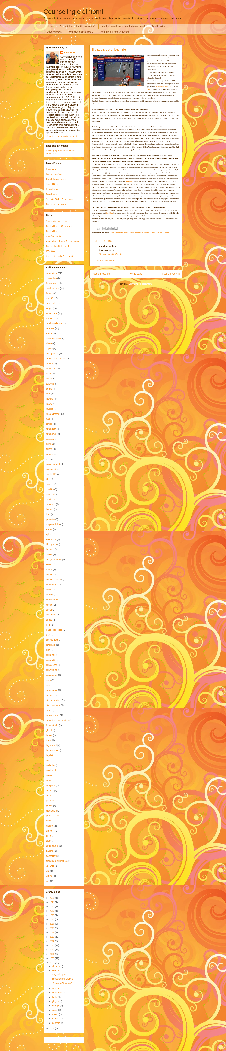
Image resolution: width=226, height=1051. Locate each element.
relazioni (50, 328)
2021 (52, 902)
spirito (49, 534)
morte (49, 594)
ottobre (56, 988)
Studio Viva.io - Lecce (56, 221)
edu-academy (53, 715)
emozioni (139, 233)
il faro (48, 740)
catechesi (50, 645)
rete (48, 459)
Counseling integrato (56, 204)
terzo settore (52, 846)
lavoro (49, 404)
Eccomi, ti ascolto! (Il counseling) (77, 26)
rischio (49, 604)
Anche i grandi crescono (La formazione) (123, 26)
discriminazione (53, 700)
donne (49, 389)
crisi (48, 685)
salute (49, 378)
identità (49, 398)
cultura (49, 444)
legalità (49, 755)
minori (49, 589)
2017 (52, 919)
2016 (52, 924)
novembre (57, 970)
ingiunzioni (51, 745)
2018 (52, 915)
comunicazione (53, 338)
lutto (48, 760)
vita (48, 871)
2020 (52, 906)
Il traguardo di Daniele (62, 979)
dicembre (57, 966)
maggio (56, 1005)
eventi (49, 564)
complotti (50, 655)
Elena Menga (52, 189)
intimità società (53, 579)
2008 (52, 958)
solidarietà (51, 614)
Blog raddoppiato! (60, 974)
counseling (129, 233)
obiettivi (160, 233)
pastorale (50, 800)
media (49, 775)
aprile (55, 1010)
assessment (52, 640)
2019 (52, 911)
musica (49, 409)
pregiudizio (51, 810)
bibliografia (51, 544)
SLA (48, 635)
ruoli (48, 419)
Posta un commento (105, 260)
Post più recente (101, 273)
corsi (48, 680)
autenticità (51, 429)
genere (49, 454)
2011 (52, 945)
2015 (52, 928)
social (49, 610)
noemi (49, 780)
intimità (49, 574)
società (49, 298)
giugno (55, 1001)
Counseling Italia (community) (60, 256)
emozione (129, 181)
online (49, 795)
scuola (49, 529)
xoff (48, 881)
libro (48, 514)
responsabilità (53, 524)
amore (49, 424)
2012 (52, 941)
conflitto (50, 489)
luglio (55, 997)
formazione (51, 283)
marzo (55, 1014)
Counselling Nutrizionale (58, 246)
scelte (49, 333)
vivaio (49, 343)
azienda (50, 383)
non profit (50, 785)
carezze (50, 484)
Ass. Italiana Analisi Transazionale (63, 241)
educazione (51, 273)
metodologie (52, 584)
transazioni (51, 856)
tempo (49, 619)
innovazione (52, 750)
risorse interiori (53, 414)
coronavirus (51, 675)
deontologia (51, 690)
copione (50, 439)
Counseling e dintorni (73, 11)
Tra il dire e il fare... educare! (115, 31)
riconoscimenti (53, 464)
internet (49, 509)
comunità (50, 660)
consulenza (51, 665)
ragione (49, 825)
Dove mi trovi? (54, 31)
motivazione (149, 233)
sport (167, 233)
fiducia (49, 569)
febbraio (56, 1018)
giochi (49, 730)
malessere (51, 368)
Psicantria (51, 169)
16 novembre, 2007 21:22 (110, 254)
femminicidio (52, 725)
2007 (52, 962)
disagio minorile (53, 559)
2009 (52, 954)
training (49, 851)
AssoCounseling (54, 236)
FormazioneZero (54, 174)
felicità (49, 449)
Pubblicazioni (159, 26)
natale (49, 373)
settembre (57, 992)
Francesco (69, 52)
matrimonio (51, 770)
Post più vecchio (171, 273)
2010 (52, 949)
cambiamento (117, 233)
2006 (52, 1028)
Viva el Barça (52, 184)
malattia (50, 765)
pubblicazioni (52, 815)
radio (48, 820)
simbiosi (50, 831)
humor (49, 735)
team (48, 840)
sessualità (51, 469)
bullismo (50, 549)
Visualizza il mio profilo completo (62, 136)
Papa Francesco (54, 630)
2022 (52, 898)
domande (50, 504)
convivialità (51, 670)
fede (48, 393)
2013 (52, 937)
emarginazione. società (57, 720)
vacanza (50, 866)
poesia (49, 805)
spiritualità (51, 474)
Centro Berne (52, 231)
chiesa (49, 554)
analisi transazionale (56, 358)
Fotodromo (51, 194)
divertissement (53, 705)
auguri (49, 308)
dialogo (49, 695)
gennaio (56, 1023)
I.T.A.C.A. (50, 251)
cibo (48, 650)
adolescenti (51, 313)
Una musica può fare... (81, 31)
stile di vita (51, 539)
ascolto (49, 318)
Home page (135, 273)
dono (48, 710)
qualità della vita (54, 323)
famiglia (50, 293)
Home (50, 26)
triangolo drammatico (56, 861)
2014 (52, 932)
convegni (50, 494)
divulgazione (52, 353)
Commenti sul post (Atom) (140, 284)
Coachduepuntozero (56, 179)
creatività (50, 499)
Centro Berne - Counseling (59, 226)
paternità (50, 519)
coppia (49, 348)
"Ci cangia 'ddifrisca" (62, 983)
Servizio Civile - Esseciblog (59, 199)
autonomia (51, 434)
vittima (49, 876)
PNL (48, 625)
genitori (49, 363)
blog (48, 479)
